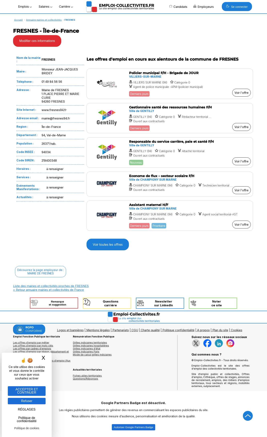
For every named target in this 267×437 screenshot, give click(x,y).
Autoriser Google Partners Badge (133, 427)
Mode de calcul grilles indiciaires (92, 354)
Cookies (236, 330)
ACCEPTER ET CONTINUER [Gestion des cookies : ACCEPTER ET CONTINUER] (26, 391)
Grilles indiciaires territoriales (90, 342)
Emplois (25, 6)
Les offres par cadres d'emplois (32, 348)
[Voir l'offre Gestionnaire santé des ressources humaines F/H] (170, 118)
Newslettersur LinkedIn (163, 303)
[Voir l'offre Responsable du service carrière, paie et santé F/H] (170, 152)
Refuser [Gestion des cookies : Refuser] (26, 401)
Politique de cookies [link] (26, 428)
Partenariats (120, 330)
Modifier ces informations (37, 41)
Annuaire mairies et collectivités (44, 19)
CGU (134, 330)
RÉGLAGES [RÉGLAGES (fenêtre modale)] (27, 409)
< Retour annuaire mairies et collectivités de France (48, 290)
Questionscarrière (110, 303)
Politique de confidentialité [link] (27, 419)
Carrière (66, 6)
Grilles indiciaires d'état (86, 348)
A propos (203, 330)
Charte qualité (150, 330)
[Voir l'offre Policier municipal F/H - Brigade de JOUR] (170, 84)
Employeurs (203, 7)
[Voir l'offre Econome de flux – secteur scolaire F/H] (170, 184)
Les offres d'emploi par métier (31, 342)
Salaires (45, 6)
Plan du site (220, 330)
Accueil (18, 19)
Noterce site (216, 303)
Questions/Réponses (85, 378)
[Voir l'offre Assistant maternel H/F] (170, 216)
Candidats (178, 7)
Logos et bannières (70, 330)
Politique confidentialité (178, 330)
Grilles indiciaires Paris (86, 351)
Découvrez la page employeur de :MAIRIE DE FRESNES (40, 271)
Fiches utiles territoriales (87, 375)
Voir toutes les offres (108, 244)
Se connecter (237, 6)
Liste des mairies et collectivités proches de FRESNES (51, 286)
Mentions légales (98, 330)
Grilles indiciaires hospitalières (91, 345)
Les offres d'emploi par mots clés (33, 345)
